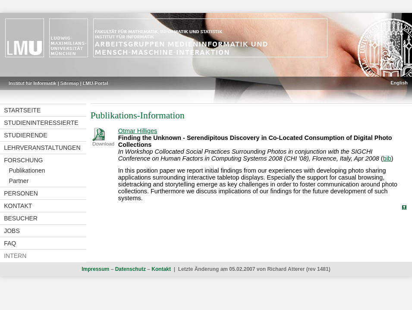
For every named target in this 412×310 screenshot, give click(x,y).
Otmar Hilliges (137, 130)
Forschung (23, 160)
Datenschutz (130, 269)
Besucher (21, 218)
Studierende (25, 135)
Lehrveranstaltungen (42, 147)
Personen (21, 193)
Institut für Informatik (33, 83)
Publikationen (27, 170)
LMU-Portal (95, 83)
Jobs (12, 230)
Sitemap (69, 83)
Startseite (22, 110)
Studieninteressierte (41, 122)
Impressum (95, 269)
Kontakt (18, 205)
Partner (18, 180)
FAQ (10, 243)
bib (387, 158)
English (399, 82)
